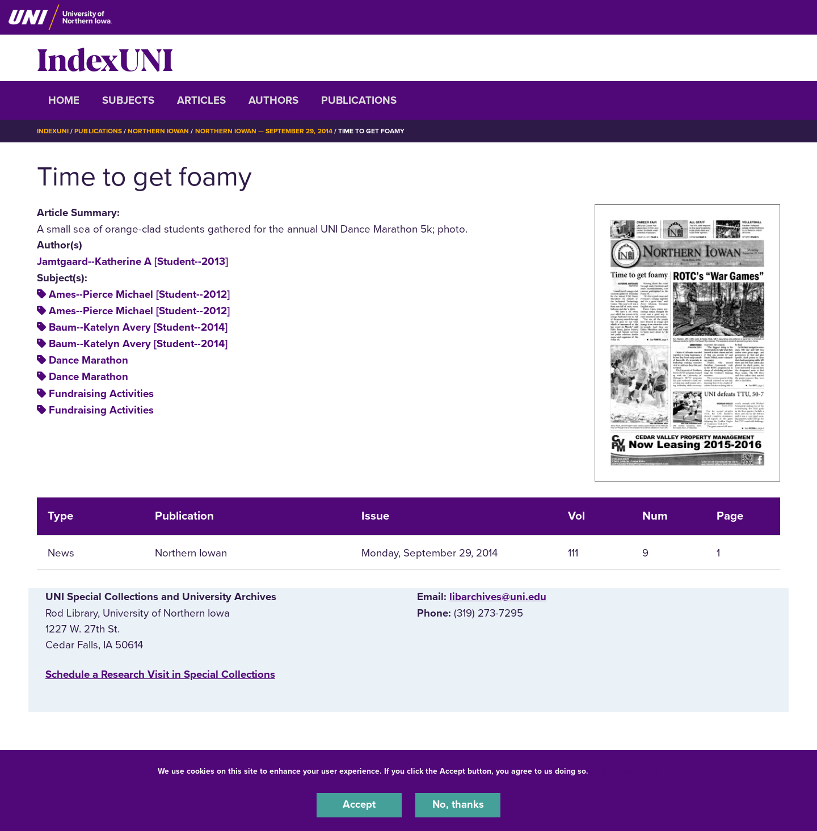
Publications (359, 100)
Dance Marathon (88, 360)
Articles (201, 100)
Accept (359, 805)
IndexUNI (105, 58)
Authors (273, 100)
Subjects (128, 100)
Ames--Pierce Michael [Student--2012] (139, 294)
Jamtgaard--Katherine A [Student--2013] (132, 261)
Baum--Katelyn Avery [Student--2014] (138, 327)
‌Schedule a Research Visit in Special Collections (160, 674)
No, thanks (458, 805)
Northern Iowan (158, 131)
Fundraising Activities (101, 393)
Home (63, 100)
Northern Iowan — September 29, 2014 (264, 131)
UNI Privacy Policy (626, 770)
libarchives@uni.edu (497, 596)
